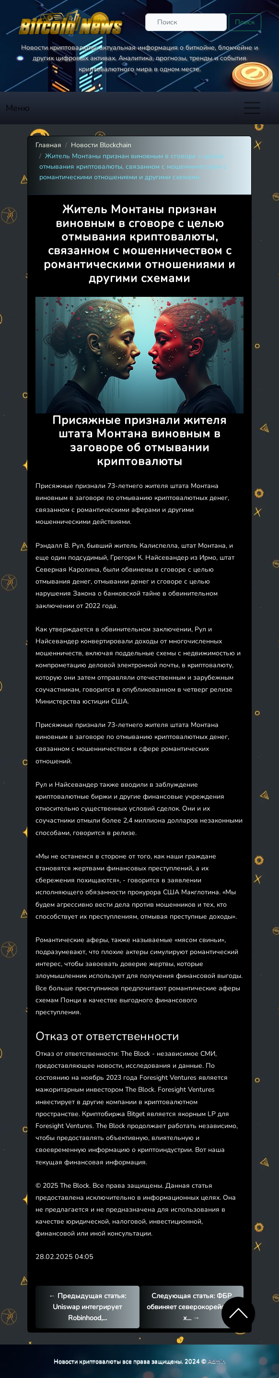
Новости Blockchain (101, 145)
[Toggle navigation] (252, 108)
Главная (48, 145)
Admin (216, 1361)
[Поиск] (186, 22)
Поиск (245, 22)
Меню (18, 108)
